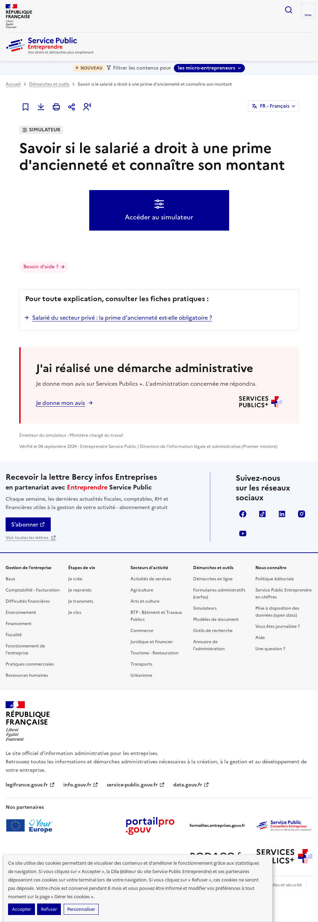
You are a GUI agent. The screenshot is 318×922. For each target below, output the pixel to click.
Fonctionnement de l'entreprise (25, 649)
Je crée (75, 579)
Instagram (302, 514)
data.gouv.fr (191, 785)
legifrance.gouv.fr (30, 785)
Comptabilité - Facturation (32, 590)
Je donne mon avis (60, 403)
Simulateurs (205, 608)
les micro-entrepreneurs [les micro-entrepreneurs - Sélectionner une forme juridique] (206, 68)
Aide (260, 637)
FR (274, 106)
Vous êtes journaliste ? (277, 626)
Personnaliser (81, 909)
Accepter (21, 909)
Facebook (243, 514)
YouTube (243, 533)
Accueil (13, 84)
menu (308, 15)
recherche (289, 10)
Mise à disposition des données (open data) (277, 611)
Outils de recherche (213, 630)
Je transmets (80, 601)
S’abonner (28, 524)
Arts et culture (145, 601)
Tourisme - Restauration (154, 653)
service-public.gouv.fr (136, 785)
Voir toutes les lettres (31, 538)
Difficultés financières (28, 601)
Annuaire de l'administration (209, 645)
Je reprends (79, 590)
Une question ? (270, 649)
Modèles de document (216, 619)
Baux (10, 579)
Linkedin (282, 514)
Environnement (21, 612)
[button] (87, 107)
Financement (18, 623)
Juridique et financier (151, 642)
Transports (141, 664)
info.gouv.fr (80, 785)
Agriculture (141, 590)
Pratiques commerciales (30, 664)
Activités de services (150, 579)
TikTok (262, 514)
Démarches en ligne (213, 579)
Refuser (49, 909)
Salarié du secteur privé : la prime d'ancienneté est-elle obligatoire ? (122, 317)
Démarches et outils (49, 84)
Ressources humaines (27, 675)
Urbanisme (141, 675)
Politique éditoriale (274, 579)
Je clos (74, 612)
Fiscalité (14, 635)
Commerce (141, 630)
